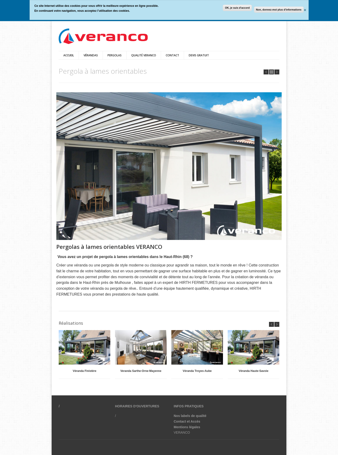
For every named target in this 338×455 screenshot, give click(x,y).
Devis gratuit (199, 55)
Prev (266, 71)
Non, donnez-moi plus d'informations (279, 9)
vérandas (91, 55)
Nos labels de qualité (190, 416)
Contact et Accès (187, 421)
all (271, 71)
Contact (172, 55)
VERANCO (182, 432)
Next (276, 71)
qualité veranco (143, 55)
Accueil (68, 55)
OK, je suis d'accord (237, 7)
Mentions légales (187, 427)
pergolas (115, 55)
